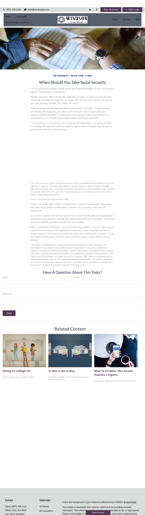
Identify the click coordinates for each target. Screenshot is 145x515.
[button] (7, 9)
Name (5, 270)
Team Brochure (111, 2)
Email (76, 270)
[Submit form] (9, 306)
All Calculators (46, 504)
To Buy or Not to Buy (61, 363)
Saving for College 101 (17, 363)
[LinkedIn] (90, 2)
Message (7, 287)
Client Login (132, 2)
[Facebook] (96, 2)
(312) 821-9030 (19, 503)
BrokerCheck (130, 495)
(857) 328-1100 (12, 2)
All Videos (44, 499)
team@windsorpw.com (36, 2)
